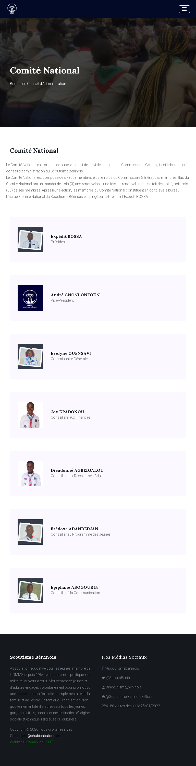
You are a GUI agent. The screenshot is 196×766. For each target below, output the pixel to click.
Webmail (17, 742)
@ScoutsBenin (116, 678)
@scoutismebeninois (120, 668)
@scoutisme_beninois (122, 687)
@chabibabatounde (43, 736)
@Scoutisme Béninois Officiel (127, 697)
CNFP (50, 742)
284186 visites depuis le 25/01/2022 (131, 706)
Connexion (35, 742)
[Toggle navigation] (184, 9)
